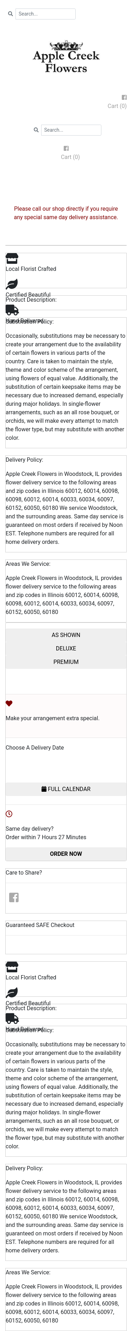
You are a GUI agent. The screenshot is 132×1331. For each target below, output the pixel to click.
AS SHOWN (66, 635)
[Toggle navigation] (66, 177)
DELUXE (66, 648)
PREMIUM (66, 662)
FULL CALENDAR (66, 789)
